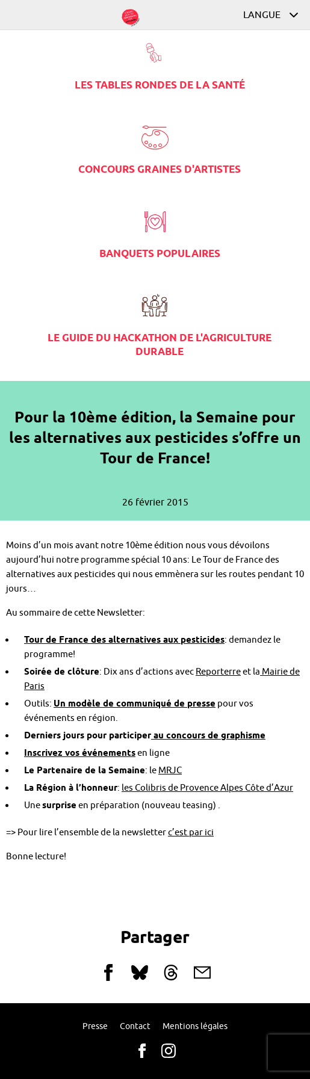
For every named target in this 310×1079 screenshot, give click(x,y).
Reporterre (218, 672)
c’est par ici (191, 832)
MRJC (170, 770)
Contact (135, 1026)
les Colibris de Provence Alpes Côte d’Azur (207, 788)
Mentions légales (195, 1026)
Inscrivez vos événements (79, 753)
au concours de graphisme (208, 736)
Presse (95, 1026)
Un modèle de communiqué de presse (134, 704)
